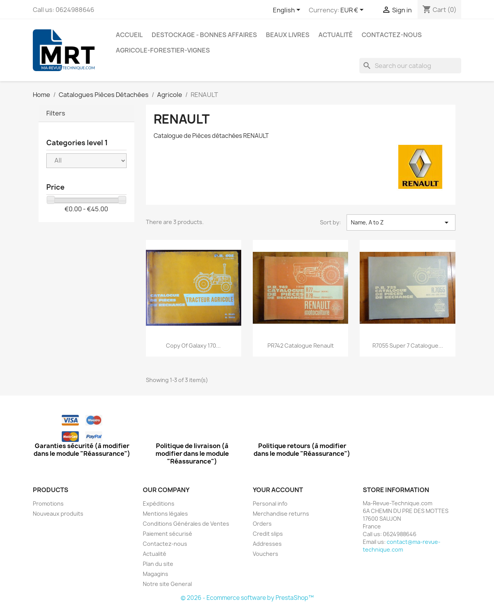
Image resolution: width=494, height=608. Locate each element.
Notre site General (167, 584)
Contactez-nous (392, 35)
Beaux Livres (288, 35)
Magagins (155, 573)
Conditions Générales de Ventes (186, 523)
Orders (262, 523)
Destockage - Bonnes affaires (204, 35)
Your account (278, 490)
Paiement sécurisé (167, 533)
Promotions (48, 503)
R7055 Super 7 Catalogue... (407, 345)
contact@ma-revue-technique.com (401, 545)
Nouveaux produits (58, 513)
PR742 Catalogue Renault (300, 345)
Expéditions (158, 503)
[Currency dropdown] (353, 10)
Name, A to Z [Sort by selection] (401, 222)
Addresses (267, 543)
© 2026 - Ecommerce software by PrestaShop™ (247, 598)
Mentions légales (165, 513)
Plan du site (158, 563)
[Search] (410, 65)
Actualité (335, 35)
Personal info (270, 503)
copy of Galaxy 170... (193, 345)
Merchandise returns (281, 513)
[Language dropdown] (288, 10)
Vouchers (265, 553)
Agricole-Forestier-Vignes (163, 50)
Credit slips (268, 533)
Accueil (129, 35)
